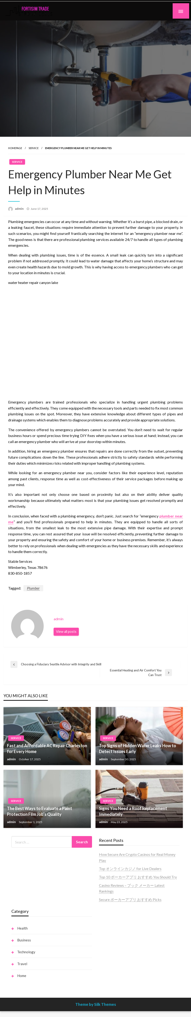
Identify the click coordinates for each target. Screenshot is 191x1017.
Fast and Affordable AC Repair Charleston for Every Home (47, 748)
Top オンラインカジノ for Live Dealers (130, 868)
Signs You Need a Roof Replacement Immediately (133, 811)
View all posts (66, 632)
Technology (26, 952)
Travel (22, 964)
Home (21, 976)
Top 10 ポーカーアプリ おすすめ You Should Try (138, 877)
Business (24, 940)
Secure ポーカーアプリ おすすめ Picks (130, 899)
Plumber (33, 588)
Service (34, 148)
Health (22, 928)
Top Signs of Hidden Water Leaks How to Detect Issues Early (137, 748)
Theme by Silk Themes (95, 1004)
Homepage (15, 148)
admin (19, 208)
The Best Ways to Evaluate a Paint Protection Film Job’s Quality (39, 811)
